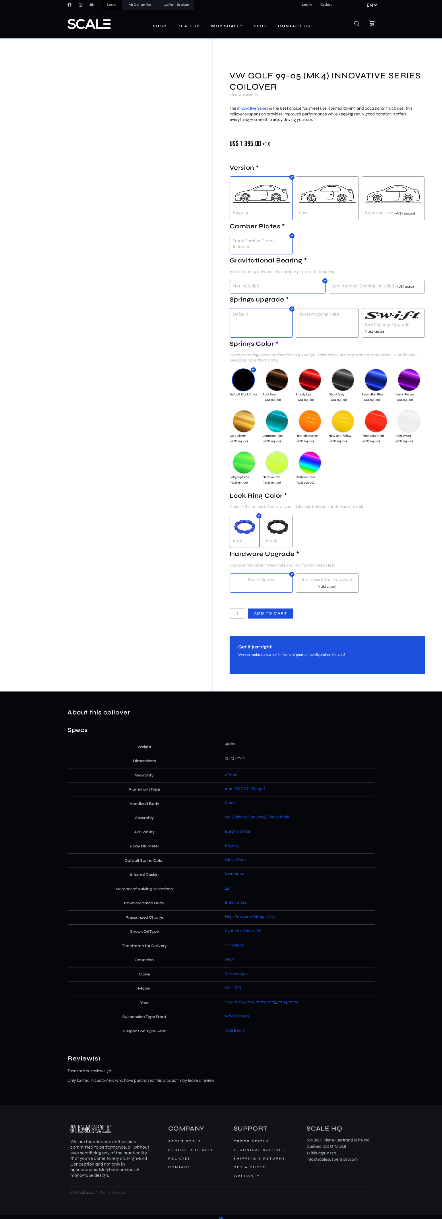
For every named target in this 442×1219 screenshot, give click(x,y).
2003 (271, 1001)
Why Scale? (227, 26)
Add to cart (270, 613)
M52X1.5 (233, 845)
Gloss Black (236, 859)
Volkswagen (236, 973)
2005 (293, 1001)
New (229, 959)
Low (303, 212)
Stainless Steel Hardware (327, 579)
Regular (241, 212)
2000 (239, 1001)
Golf (229, 987)
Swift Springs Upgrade (387, 324)
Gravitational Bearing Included (363, 286)
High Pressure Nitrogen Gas (250, 916)
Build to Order (238, 831)
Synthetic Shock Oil (243, 930)
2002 (260, 1001)
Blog (260, 26)
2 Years (232, 774)
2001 (250, 1001)
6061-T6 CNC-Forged (245, 788)
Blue (237, 540)
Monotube (234, 873)
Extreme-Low (379, 212)
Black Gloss (236, 902)
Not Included (246, 286)
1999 (228, 1001)
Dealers (188, 26)
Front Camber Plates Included (253, 244)
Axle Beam (235, 1030)
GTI (237, 987)
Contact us (294, 26)
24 (227, 888)
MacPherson (237, 1016)
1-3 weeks (234, 945)
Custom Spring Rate (319, 314)
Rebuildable (278, 817)
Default (240, 314)
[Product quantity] (237, 613)
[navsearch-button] (360, 24)
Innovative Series (252, 108)
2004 (282, 1001)
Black (271, 540)
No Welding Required (245, 817)
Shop (159, 26)
